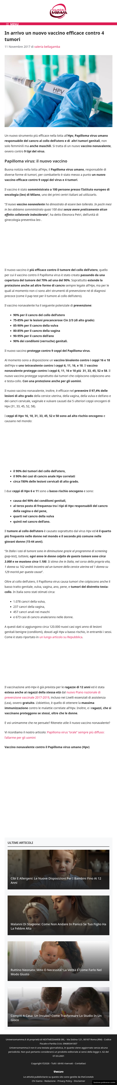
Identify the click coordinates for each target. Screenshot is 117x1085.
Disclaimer (79, 1080)
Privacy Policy (65, 1080)
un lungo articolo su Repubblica (60, 637)
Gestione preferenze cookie (104, 1082)
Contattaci (80, 1063)
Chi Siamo (37, 1080)
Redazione (50, 1080)
